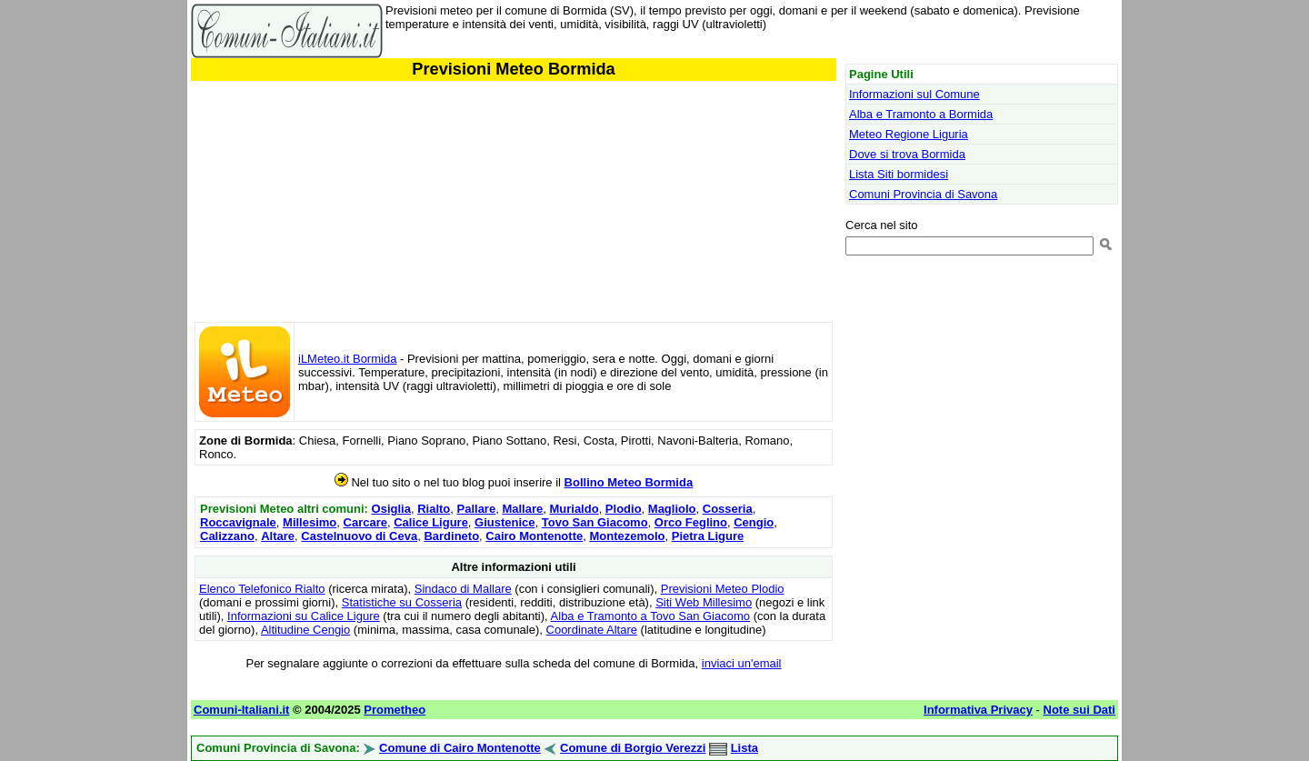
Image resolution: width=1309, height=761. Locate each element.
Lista (744, 748)
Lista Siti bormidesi (898, 174)
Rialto (433, 509)
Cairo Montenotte (534, 536)
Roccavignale (238, 522)
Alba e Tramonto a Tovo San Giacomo (650, 616)
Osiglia (391, 509)
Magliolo (672, 509)
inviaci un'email (742, 663)
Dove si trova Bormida (907, 154)
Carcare (365, 522)
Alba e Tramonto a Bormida (921, 114)
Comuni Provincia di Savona (923, 194)
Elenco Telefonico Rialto (262, 589)
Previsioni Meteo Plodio (722, 589)
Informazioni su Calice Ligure (303, 616)
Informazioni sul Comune (914, 94)
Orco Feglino (690, 522)
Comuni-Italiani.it (241, 709)
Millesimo (309, 522)
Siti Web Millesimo (703, 602)
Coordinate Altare (591, 629)
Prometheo (394, 709)
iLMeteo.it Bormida (347, 358)
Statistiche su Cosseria (402, 602)
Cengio (754, 522)
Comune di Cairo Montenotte (460, 748)
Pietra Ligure (708, 536)
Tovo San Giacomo (595, 522)
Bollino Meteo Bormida (629, 482)
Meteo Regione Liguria (908, 134)
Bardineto (451, 536)
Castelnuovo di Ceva (359, 536)
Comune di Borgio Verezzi (632, 748)
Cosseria (728, 509)
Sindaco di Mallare (463, 589)
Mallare (522, 509)
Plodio (623, 509)
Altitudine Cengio (305, 629)
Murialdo (573, 509)
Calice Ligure (431, 522)
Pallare (476, 509)
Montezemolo (626, 536)
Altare (278, 536)
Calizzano (227, 536)
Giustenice (505, 522)
